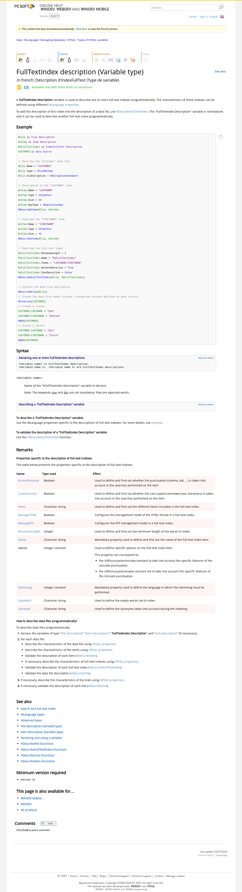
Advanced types (31, 728)
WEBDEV (99, 889)
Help (19, 40)
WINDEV (26, 812)
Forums (84, 876)
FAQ (94, 876)
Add (46, 831)
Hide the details (206, 365)
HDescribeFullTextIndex (132, 111)
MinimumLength (29, 539)
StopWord (24, 608)
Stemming (25, 595)
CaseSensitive (27, 501)
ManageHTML (27, 522)
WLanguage (31, 40)
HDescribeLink (97, 693)
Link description (166, 641)
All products (29, 817)
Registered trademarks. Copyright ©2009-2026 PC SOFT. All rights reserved (121, 883)
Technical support (141, 876)
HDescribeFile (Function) (37, 751)
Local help (221, 863)
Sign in (204, 16)
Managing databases (52, 40)
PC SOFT (62, 876)
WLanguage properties (63, 105)
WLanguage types (32, 722)
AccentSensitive (28, 488)
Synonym (24, 616)
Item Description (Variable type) (42, 740)
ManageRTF (26, 531)
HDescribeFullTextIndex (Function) (43, 757)
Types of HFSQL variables (93, 40)
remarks (156, 430)
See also (220, 71)
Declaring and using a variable (41, 745)
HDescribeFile (80, 681)
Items (22, 514)
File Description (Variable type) (41, 734)
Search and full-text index (38, 716)
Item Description (97, 641)
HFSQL (71, 40)
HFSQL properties (104, 652)
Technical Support (119, 876)
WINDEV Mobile (31, 806)
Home (193, 16)
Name (22, 547)
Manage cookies (175, 876)
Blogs (103, 876)
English (214, 16)
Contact (159, 876)
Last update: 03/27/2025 (213, 859)
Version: (44, 16)
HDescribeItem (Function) (38, 769)
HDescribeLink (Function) (37, 763)
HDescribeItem (86, 663)
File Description (71, 641)
